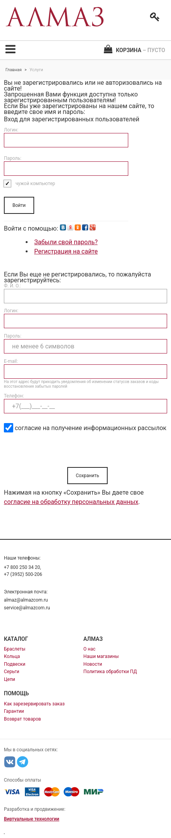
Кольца (12, 656)
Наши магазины (101, 656)
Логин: (11, 130)
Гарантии (14, 711)
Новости (93, 664)
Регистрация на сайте (66, 251)
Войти (19, 205)
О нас (90, 649)
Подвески (14, 664)
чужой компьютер (35, 183)
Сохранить (87, 475)
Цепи (9, 679)
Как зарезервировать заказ (34, 704)
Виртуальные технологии (31, 819)
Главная (13, 69)
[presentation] (63, 452)
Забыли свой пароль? (66, 242)
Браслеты (14, 649)
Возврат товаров (22, 719)
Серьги (11, 671)
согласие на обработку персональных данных (71, 502)
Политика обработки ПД (110, 671)
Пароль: (12, 158)
